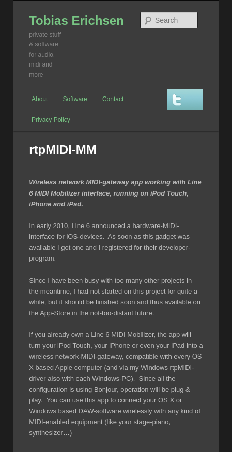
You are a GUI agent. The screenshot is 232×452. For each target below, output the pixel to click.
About (40, 99)
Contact (112, 99)
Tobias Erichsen (76, 20)
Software (75, 99)
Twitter (185, 99)
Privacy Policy (51, 119)
